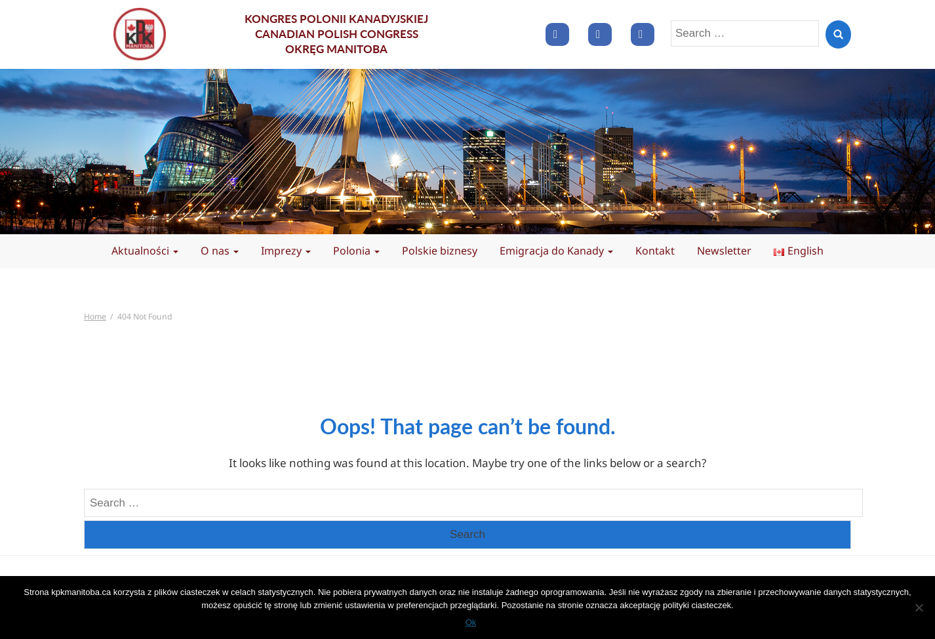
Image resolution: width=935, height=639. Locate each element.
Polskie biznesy (439, 250)
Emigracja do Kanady (556, 250)
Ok (471, 622)
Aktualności (144, 250)
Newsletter (724, 250)
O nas (220, 250)
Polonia (356, 250)
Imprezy (286, 250)
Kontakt (655, 250)
